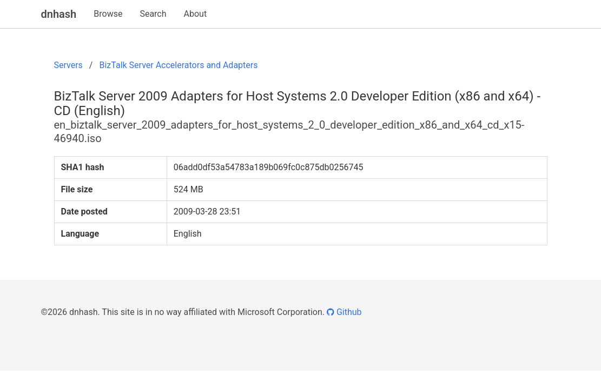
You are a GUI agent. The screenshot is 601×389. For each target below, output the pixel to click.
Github (344, 312)
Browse (108, 14)
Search (153, 14)
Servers (68, 65)
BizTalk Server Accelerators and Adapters (178, 65)
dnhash (59, 14)
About (195, 14)
